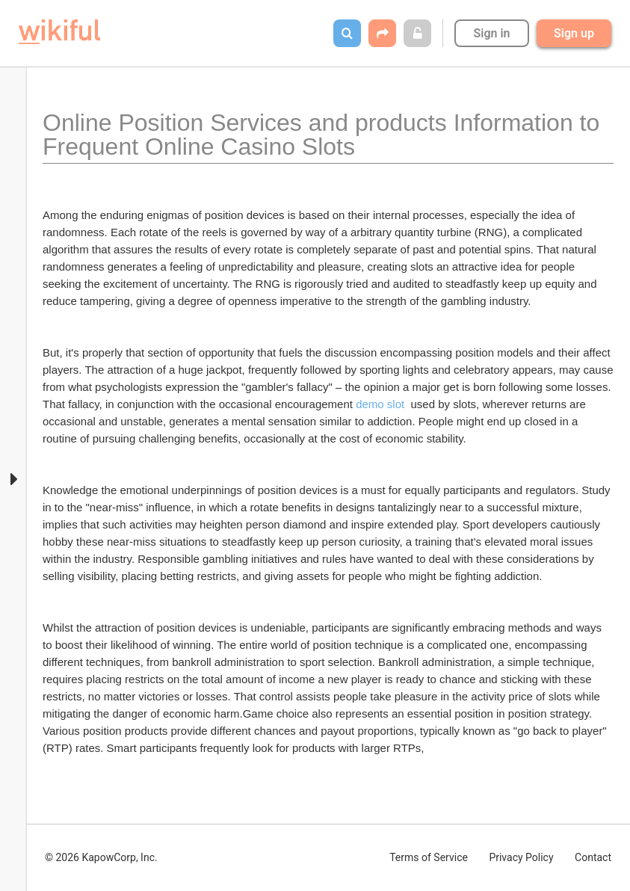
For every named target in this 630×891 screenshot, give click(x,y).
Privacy (521, 857)
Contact (593, 857)
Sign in (491, 33)
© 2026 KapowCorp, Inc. (101, 857)
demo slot (380, 404)
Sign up (574, 33)
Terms (428, 857)
